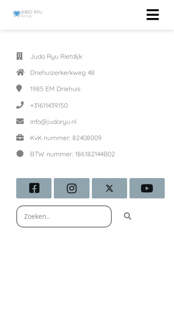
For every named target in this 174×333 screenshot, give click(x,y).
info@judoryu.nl (53, 121)
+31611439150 (49, 105)
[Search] (127, 216)
